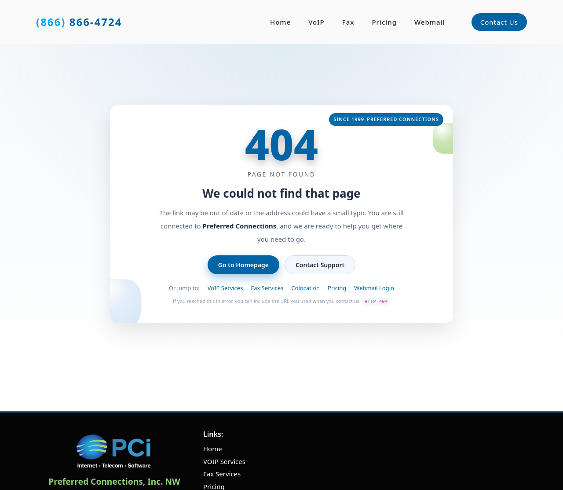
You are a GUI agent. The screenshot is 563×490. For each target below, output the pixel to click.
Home (280, 22)
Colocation (305, 288)
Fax (348, 22)
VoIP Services (225, 288)
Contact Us (499, 22)
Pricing (384, 22)
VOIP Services (224, 461)
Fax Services (267, 288)
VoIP (316, 22)
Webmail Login (374, 288)
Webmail (429, 22)
